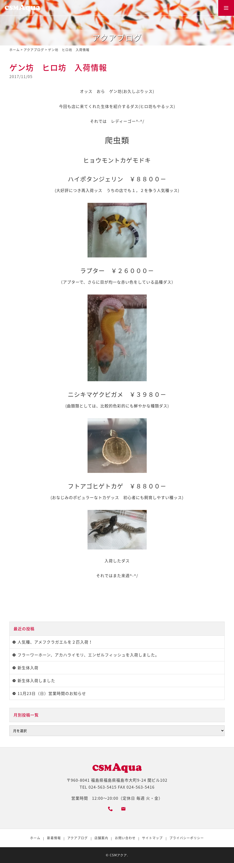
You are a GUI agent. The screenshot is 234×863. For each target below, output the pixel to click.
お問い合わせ (125, 837)
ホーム (14, 49)
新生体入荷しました (36, 680)
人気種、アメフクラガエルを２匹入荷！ (55, 642)
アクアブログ (34, 49)
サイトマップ (152, 837)
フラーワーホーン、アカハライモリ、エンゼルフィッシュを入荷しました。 (88, 655)
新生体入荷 (28, 668)
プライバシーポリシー (186, 837)
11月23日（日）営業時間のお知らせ (52, 693)
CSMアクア (118, 855)
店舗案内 (101, 837)
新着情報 (54, 837)
